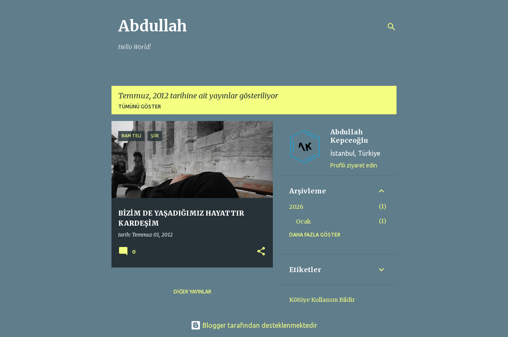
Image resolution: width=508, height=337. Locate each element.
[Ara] (391, 27)
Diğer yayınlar (192, 291)
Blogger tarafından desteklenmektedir (254, 325)
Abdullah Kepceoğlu (349, 136)
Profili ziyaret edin (353, 165)
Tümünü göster (139, 106)
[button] (261, 251)
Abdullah (152, 26)
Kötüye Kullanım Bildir (322, 300)
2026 (296, 207)
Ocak (303, 221)
